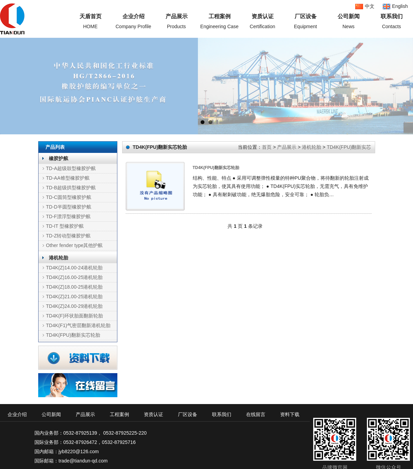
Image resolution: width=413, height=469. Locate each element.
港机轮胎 (58, 257)
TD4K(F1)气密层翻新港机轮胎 (78, 325)
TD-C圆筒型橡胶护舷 (68, 197)
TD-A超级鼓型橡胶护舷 (71, 168)
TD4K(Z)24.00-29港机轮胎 (74, 306)
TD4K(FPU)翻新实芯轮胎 (73, 335)
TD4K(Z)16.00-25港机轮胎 (74, 277)
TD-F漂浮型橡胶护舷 (68, 216)
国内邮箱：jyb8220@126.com (66, 451)
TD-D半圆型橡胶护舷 (68, 207)
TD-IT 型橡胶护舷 (65, 226)
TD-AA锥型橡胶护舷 (67, 178)
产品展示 (286, 147)
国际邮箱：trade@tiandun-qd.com (71, 461)
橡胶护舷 (58, 158)
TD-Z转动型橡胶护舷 (68, 235)
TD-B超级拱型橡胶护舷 (71, 187)
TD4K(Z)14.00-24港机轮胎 (74, 267)
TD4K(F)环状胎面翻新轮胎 (74, 316)
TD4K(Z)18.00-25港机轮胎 (74, 287)
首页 (267, 147)
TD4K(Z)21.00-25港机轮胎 (74, 296)
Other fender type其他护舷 (74, 245)
